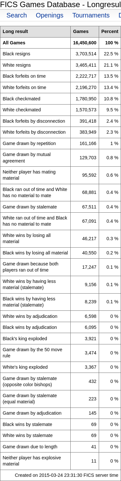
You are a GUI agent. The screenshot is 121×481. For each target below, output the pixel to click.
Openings (50, 15)
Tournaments (91, 15)
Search (16, 15)
